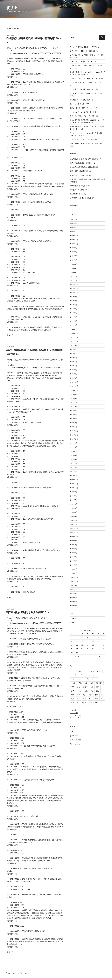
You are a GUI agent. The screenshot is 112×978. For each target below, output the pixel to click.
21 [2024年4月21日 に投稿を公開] (103, 645)
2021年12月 (74, 431)
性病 (72, 695)
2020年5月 (73, 508)
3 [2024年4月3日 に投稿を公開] (82, 637)
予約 (80, 683)
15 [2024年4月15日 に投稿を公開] (72, 645)
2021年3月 (73, 467)
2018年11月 (74, 581)
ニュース (73, 618)
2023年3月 (73, 370)
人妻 (86, 683)
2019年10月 (74, 537)
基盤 (97, 687)
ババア (95, 675)
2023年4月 (73, 366)
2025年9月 (73, 248)
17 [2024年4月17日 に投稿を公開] (82, 645)
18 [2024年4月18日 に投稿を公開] (87, 645)
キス (92, 671)
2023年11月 (74, 337)
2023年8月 (73, 349)
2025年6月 (73, 260)
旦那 (90, 695)
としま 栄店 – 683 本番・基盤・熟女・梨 (84, 89)
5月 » (98, 656)
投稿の (74, 736)
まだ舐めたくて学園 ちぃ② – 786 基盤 (83, 61)
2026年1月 (73, 231)
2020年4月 (73, 512)
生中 (78, 699)
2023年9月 (73, 345)
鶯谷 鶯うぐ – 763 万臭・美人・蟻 (81, 100)
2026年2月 (73, 227)
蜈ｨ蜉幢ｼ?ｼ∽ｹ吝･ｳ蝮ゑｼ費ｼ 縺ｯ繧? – (82, 198)
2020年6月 (73, 504)
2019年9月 (73, 541)
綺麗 (96, 699)
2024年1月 (73, 329)
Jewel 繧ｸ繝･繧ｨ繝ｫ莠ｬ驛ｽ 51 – (80, 186)
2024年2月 (73, 325)
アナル (78, 671)
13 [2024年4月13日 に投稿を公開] (98, 641)
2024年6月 (73, 309)
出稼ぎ (85, 687)
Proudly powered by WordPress (16, 973)
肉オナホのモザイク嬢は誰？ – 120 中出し (84, 47)
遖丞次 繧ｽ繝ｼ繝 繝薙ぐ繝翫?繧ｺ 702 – (83, 163)
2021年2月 (73, 471)
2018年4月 (73, 602)
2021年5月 (73, 459)
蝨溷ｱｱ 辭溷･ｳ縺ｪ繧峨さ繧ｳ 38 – (81, 171)
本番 (96, 695)
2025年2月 (73, 276)
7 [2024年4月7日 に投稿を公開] (103, 637)
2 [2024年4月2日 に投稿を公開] (76, 637)
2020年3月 (73, 516)
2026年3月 (73, 223)
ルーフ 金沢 (74, 713)
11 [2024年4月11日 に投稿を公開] (87, 641)
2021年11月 (74, 435)
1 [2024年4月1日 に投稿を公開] (71, 637)
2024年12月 (74, 284)
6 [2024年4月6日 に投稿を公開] (98, 637)
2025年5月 (73, 264)
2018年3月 (73, 606)
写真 (72, 687)
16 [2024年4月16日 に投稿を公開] (77, 645)
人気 (91, 683)
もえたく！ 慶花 (75, 717)
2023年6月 (73, 358)
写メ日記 (99, 683)
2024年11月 (74, 288)
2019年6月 (73, 553)
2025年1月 (73, 280)
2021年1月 (73, 475)
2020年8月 (73, 496)
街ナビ (13, 7)
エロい (85, 671)
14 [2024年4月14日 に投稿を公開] (103, 641)
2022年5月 (73, 410)
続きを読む (11, 335)
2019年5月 (73, 557)
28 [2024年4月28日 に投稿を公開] (103, 649)
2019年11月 (74, 532)
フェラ (73, 679)
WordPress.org (75, 744)
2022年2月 (73, 423)
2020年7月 (73, 500)
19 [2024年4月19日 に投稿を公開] (93, 645)
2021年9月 (73, 443)
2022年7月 (73, 402)
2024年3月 (73, 321)
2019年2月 (73, 569)
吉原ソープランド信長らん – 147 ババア (84, 108)
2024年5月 (73, 313)
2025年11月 (74, 240)
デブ (80, 675)
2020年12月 (74, 480)
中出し (73, 683)
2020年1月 (73, 524)
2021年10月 (74, 439)
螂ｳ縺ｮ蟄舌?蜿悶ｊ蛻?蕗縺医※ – (27, 612)
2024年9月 (73, 297)
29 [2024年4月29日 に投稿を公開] (72, 652)
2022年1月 (73, 427)
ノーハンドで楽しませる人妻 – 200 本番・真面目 (87, 79)
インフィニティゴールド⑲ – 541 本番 (83, 112)
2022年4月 (73, 414)
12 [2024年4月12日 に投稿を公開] (93, 641)
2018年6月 (73, 593)
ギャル (99, 671)
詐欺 (90, 702)
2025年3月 (73, 272)
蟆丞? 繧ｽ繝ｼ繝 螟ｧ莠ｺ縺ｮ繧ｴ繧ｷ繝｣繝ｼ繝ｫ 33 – (86, 159)
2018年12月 (74, 577)
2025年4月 (73, 268)
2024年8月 (73, 301)
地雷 (91, 687)
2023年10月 (74, 341)
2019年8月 (73, 545)
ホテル (94, 679)
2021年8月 (73, 447)
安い (80, 691)
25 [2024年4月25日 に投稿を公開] (87, 649)
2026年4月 (73, 219)
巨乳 (86, 691)
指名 (78, 695)
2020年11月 (74, 484)
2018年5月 (73, 598)
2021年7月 (73, 451)
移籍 (84, 699)
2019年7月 (73, 549)
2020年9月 (73, 492)
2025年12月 (74, 236)
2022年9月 (73, 394)
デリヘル (87, 675)
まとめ (72, 623)
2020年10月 (74, 488)
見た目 (83, 702)
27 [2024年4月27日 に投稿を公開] (98, 649)
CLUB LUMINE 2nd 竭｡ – (78, 194)
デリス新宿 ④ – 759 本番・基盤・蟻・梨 (84, 51)
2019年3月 (73, 565)
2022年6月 (73, 406)
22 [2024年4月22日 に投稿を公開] (72, 649)
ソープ (73, 675)
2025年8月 (73, 252)
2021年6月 (73, 455)
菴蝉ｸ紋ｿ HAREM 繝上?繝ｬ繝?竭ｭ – (82, 175)
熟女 (72, 699)
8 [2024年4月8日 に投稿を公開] (71, 641)
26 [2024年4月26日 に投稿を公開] (93, 649)
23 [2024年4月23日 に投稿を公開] (77, 649)
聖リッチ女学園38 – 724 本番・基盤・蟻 (84, 116)
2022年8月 (73, 398)
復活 (97, 691)
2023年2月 (73, 374)
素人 (90, 699)
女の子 (73, 691)
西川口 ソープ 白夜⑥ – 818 (79, 104)
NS (72, 671)
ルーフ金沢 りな (75, 715)
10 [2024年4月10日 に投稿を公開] (82, 641)
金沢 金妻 (73, 710)
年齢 (91, 691)
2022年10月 (74, 390)
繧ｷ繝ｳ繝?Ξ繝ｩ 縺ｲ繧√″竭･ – (79, 190)
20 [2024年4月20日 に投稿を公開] (98, 645)
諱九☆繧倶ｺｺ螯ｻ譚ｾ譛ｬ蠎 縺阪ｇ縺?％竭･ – (85, 167)
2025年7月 (73, 256)
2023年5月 (73, 362)
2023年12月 (74, 333)
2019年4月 (73, 561)
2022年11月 (74, 386)
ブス (87, 679)
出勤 (78, 687)
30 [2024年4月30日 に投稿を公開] (77, 652)
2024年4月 (73, 317)
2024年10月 (74, 292)
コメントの (75, 740)
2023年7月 (73, 353)
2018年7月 (73, 589)
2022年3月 (73, 419)
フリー (81, 679)
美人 (102, 699)
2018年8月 (73, 585)
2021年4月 (73, 463)
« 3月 (77, 656)
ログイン (73, 732)
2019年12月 (74, 528)
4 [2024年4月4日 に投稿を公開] (87, 637)
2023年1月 (73, 378)
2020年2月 (73, 520)
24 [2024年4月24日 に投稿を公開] (82, 649)
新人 (84, 695)
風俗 (96, 702)
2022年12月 (74, 382)
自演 (72, 702)
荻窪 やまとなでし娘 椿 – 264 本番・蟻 (83, 140)
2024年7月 (73, 305)
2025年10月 (74, 244)
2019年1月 (73, 573)
